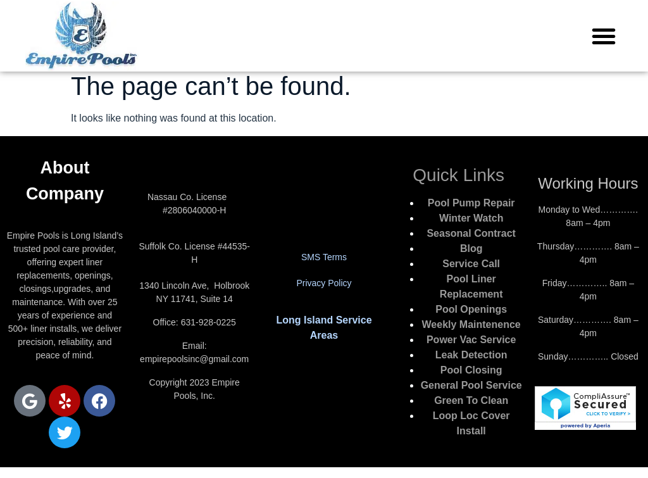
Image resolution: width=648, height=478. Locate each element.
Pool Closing (471, 370)
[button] (604, 36)
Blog (471, 248)
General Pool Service (471, 385)
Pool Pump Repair (471, 203)
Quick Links (458, 175)
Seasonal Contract (471, 233)
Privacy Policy (323, 283)
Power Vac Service (471, 339)
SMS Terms (324, 257)
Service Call (471, 263)
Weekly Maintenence (471, 324)
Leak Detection (471, 354)
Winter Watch (471, 218)
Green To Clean (471, 400)
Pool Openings (471, 309)
